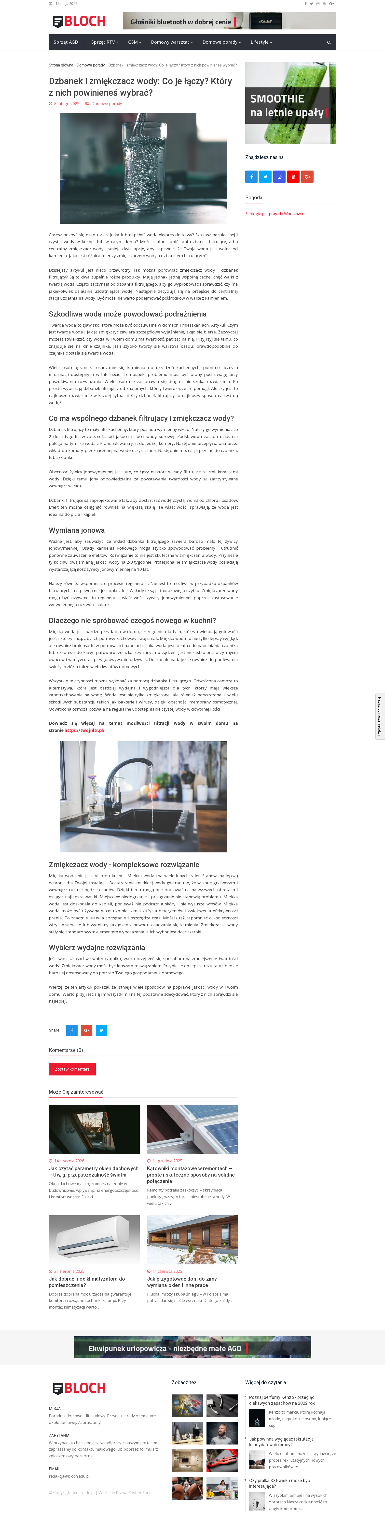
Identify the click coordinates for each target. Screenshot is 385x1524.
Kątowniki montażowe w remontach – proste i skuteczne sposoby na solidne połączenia (191, 1175)
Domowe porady (220, 42)
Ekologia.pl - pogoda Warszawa (274, 213)
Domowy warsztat (170, 42)
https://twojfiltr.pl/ (85, 730)
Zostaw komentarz (72, 1069)
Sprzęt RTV (103, 42)
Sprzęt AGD (66, 42)
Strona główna (61, 65)
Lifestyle (260, 42)
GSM (133, 42)
